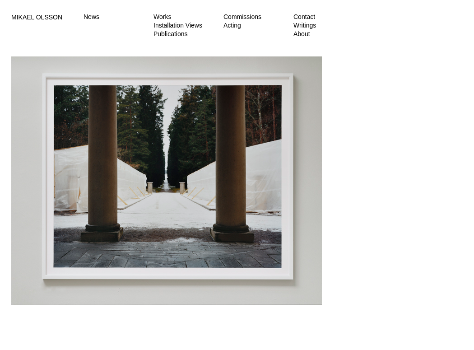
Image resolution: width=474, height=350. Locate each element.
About (301, 33)
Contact (304, 16)
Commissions (242, 16)
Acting (232, 25)
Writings (304, 25)
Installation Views (177, 25)
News (91, 16)
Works (162, 16)
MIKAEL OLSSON (36, 17)
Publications (170, 33)
